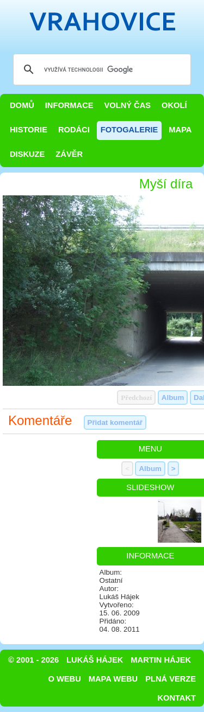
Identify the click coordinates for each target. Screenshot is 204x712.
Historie (28, 129)
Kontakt (176, 698)
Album (173, 397)
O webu (64, 679)
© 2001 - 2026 (33, 660)
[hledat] (100, 69)
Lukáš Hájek (94, 660)
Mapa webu (113, 679)
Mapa (180, 129)
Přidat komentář (115, 422)
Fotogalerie (129, 129)
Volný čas (127, 105)
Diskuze (27, 154)
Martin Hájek (161, 660)
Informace (69, 105)
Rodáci (74, 129)
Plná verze (170, 679)
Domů (22, 105)
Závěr (69, 154)
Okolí (174, 105)
